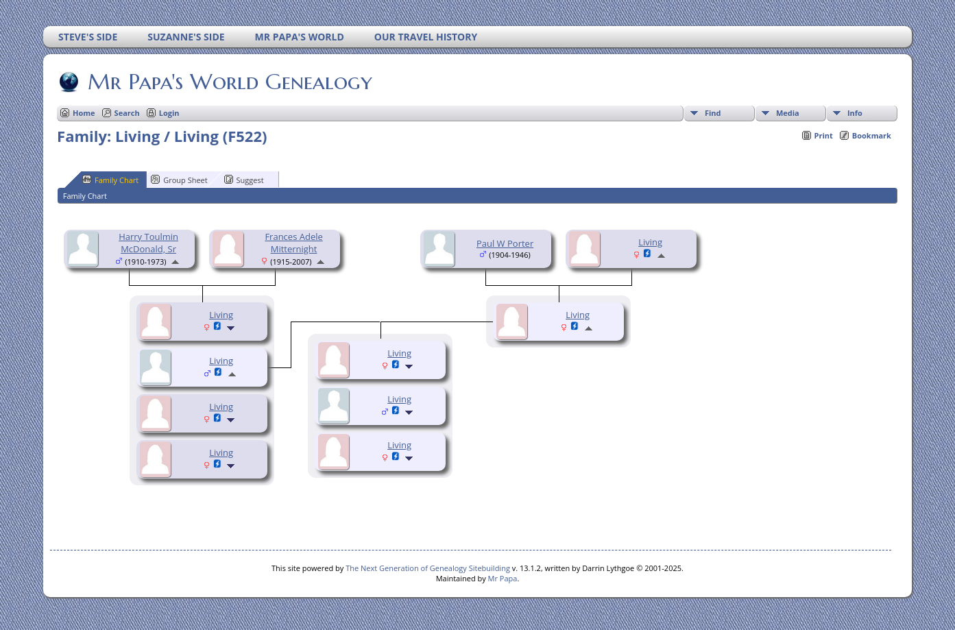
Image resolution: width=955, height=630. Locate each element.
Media (787, 113)
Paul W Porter (504, 243)
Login (169, 113)
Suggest (244, 179)
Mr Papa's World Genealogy (229, 81)
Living (221, 314)
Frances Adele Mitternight (293, 242)
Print (823, 135)
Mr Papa (503, 578)
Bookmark (871, 135)
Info (854, 113)
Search (127, 113)
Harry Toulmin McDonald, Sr (148, 242)
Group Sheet (179, 179)
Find (713, 113)
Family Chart (110, 179)
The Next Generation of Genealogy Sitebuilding (428, 568)
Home (84, 113)
